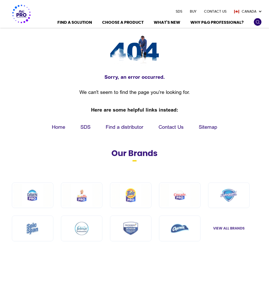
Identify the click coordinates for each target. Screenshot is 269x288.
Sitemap (208, 127)
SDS (85, 127)
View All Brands (229, 239)
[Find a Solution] (74, 23)
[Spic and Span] (32, 239)
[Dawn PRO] (32, 206)
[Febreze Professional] (81, 239)
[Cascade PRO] (179, 206)
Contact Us (171, 127)
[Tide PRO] (130, 206)
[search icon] (257, 22)
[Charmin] (179, 239)
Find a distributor (124, 127)
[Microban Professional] (130, 239)
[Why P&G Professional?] (217, 23)
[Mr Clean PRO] (81, 206)
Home (58, 127)
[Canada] (247, 11)
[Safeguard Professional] (229, 206)
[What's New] (167, 23)
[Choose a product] (123, 23)
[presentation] (179, 11)
